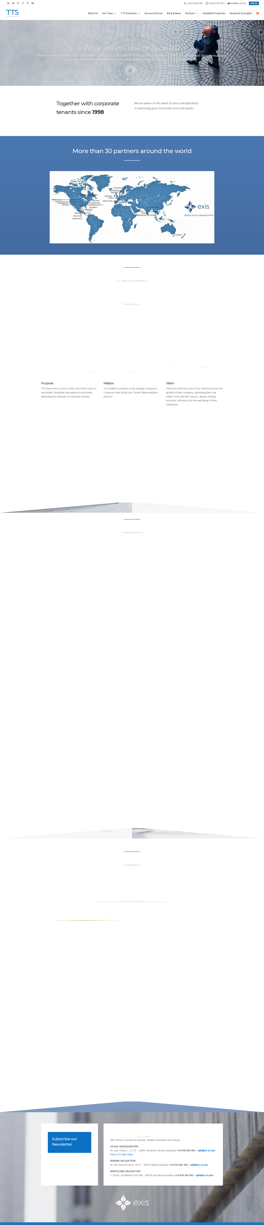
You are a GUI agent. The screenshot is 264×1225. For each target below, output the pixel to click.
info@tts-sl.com (238, 3)
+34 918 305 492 (195, 3)
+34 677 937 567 (215, 3)
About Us (93, 13)
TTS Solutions (129, 13)
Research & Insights (241, 13)
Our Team (107, 13)
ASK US (254, 3)
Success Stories (153, 13)
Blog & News (174, 13)
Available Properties (214, 13)
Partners (190, 13)
